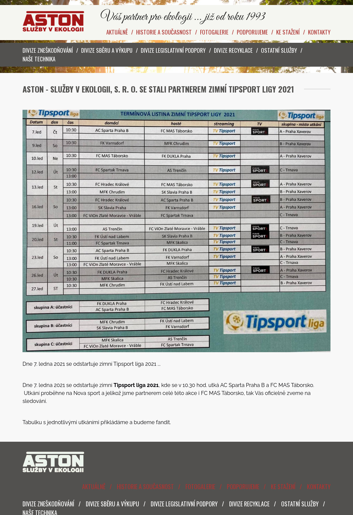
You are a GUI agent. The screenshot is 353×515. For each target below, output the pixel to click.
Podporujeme (252, 32)
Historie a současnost (164, 32)
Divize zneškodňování (48, 50)
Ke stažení (288, 32)
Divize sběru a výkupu (106, 50)
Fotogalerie (214, 32)
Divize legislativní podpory (173, 50)
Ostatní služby (279, 50)
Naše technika (39, 59)
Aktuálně (117, 32)
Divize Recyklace (233, 50)
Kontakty (319, 32)
